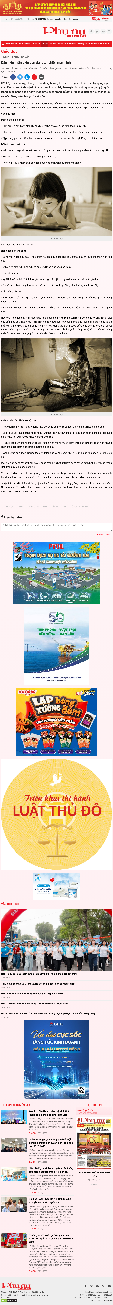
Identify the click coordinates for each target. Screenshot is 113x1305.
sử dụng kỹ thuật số (81, 507)
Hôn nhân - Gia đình (30, 44)
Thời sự (7, 44)
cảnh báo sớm (59, 507)
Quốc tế (106, 44)
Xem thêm (94, 1189)
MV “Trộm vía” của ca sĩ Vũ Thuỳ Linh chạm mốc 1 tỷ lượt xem (34, 1003)
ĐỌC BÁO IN (94, 1105)
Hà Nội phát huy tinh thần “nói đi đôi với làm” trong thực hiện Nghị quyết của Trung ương (48, 1013)
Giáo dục (44, 44)
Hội (39, 44)
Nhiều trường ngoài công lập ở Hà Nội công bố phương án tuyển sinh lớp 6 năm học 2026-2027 (51, 1143)
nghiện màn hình (14, 507)
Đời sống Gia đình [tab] (88, 1113)
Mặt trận (14, 44)
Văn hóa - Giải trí (62, 44)
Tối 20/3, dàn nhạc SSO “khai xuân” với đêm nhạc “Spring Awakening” (38, 983)
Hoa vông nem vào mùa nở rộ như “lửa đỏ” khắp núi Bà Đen (32, 993)
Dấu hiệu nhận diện (37, 507)
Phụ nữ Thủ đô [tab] (84, 1110)
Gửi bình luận (103, 534)
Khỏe (50, 44)
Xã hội (20, 44)
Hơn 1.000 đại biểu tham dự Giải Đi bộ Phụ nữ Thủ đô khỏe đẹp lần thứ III (39, 973)
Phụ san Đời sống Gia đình (93, 44)
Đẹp (54, 44)
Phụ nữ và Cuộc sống (76, 44)
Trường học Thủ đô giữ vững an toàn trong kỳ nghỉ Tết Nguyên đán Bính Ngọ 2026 (51, 1238)
